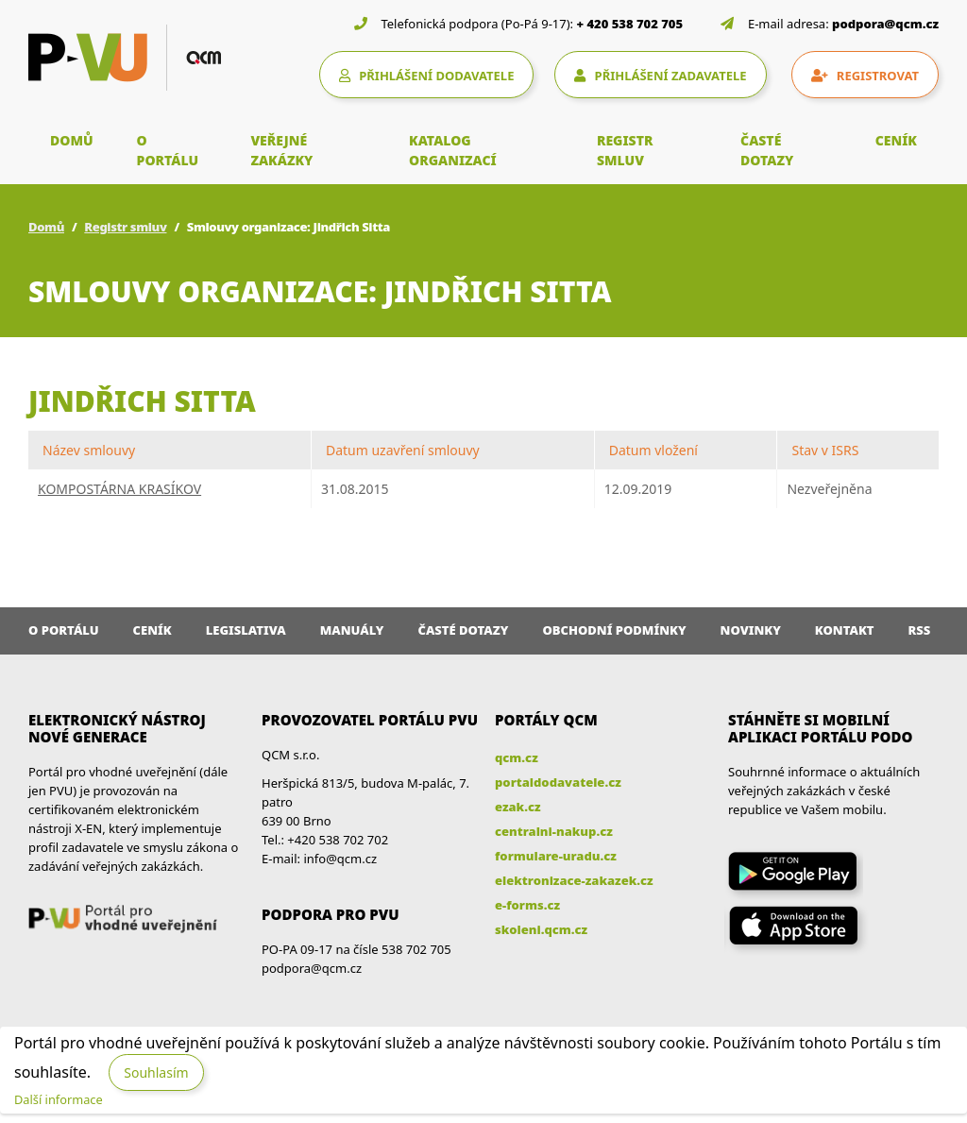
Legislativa (246, 629)
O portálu (63, 629)
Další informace (58, 1099)
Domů (46, 226)
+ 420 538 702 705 (630, 23)
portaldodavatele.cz (558, 782)
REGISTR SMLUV (625, 150)
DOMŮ (71, 140)
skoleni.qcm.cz (541, 929)
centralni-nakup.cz (554, 831)
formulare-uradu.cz (556, 855)
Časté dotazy (462, 629)
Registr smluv (125, 226)
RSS (919, 629)
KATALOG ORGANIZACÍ (453, 150)
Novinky (751, 629)
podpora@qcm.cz (885, 23)
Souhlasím (156, 1072)
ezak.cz (518, 806)
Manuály (352, 629)
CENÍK (896, 140)
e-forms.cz (527, 904)
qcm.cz (516, 757)
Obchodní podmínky (614, 629)
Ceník (152, 629)
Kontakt (844, 629)
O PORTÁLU (168, 150)
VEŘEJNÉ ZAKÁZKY (281, 150)
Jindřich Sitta (142, 401)
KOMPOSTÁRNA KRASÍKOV (119, 489)
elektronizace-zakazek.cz (574, 880)
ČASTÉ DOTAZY (766, 150)
